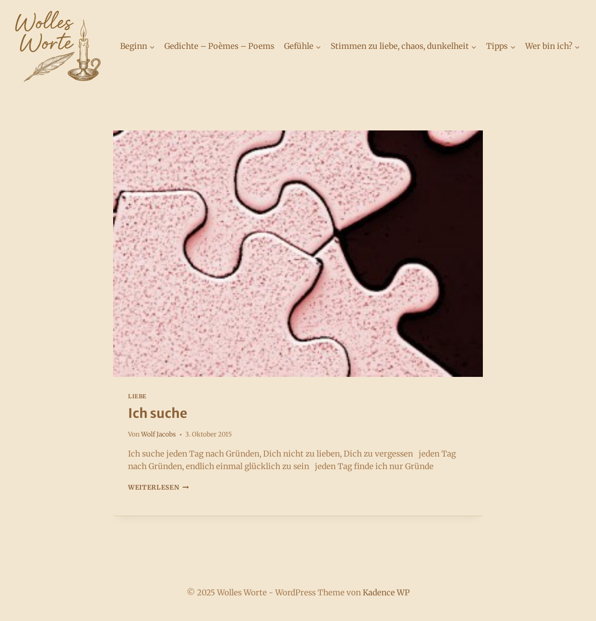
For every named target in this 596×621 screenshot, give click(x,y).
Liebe (137, 396)
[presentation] (298, 253)
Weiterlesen (158, 487)
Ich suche (157, 413)
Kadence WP (386, 592)
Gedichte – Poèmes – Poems (219, 46)
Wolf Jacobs (158, 434)
